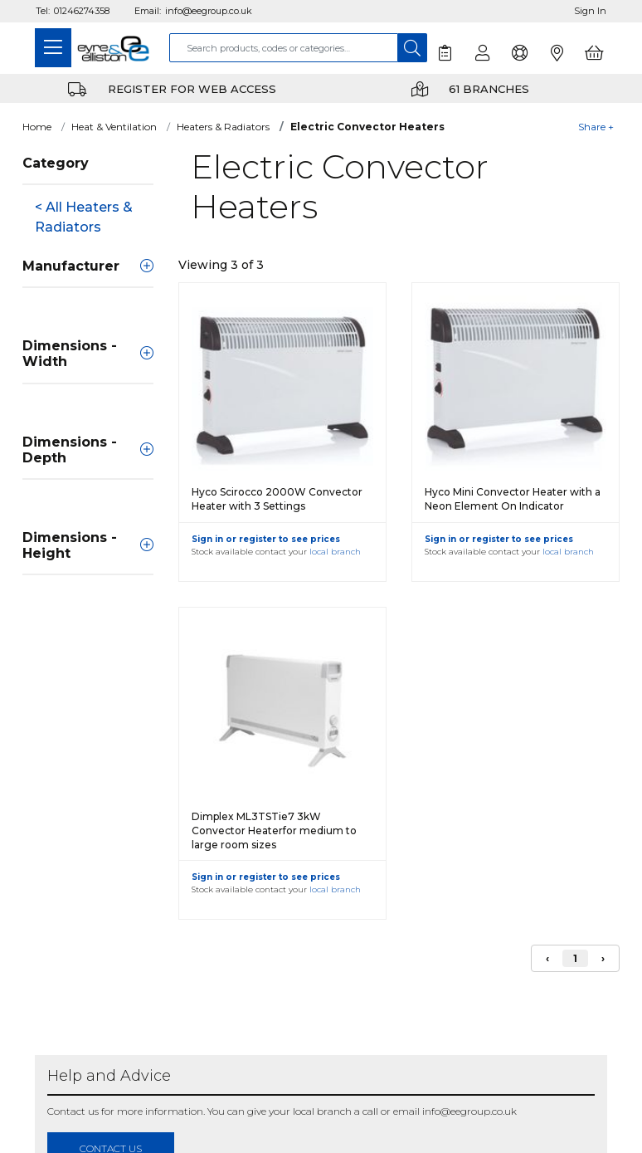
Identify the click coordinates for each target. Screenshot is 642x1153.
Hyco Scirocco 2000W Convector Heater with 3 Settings (277, 499)
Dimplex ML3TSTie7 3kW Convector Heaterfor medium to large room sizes (274, 830)
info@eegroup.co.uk (208, 11)
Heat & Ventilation (114, 126)
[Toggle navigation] (53, 47)
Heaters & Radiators (223, 126)
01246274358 (81, 11)
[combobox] (283, 47)
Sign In (590, 11)
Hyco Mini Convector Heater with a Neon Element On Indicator (513, 499)
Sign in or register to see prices (266, 539)
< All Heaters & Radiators (84, 217)
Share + (596, 126)
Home (36, 126)
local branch (335, 551)
